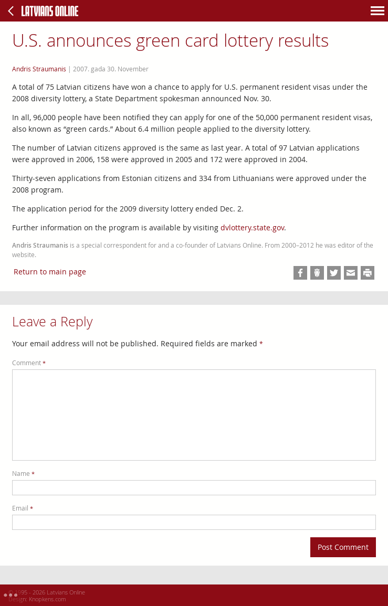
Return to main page (50, 272)
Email (22, 508)
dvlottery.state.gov (252, 227)
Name (23, 473)
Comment (29, 362)
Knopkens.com (47, 599)
